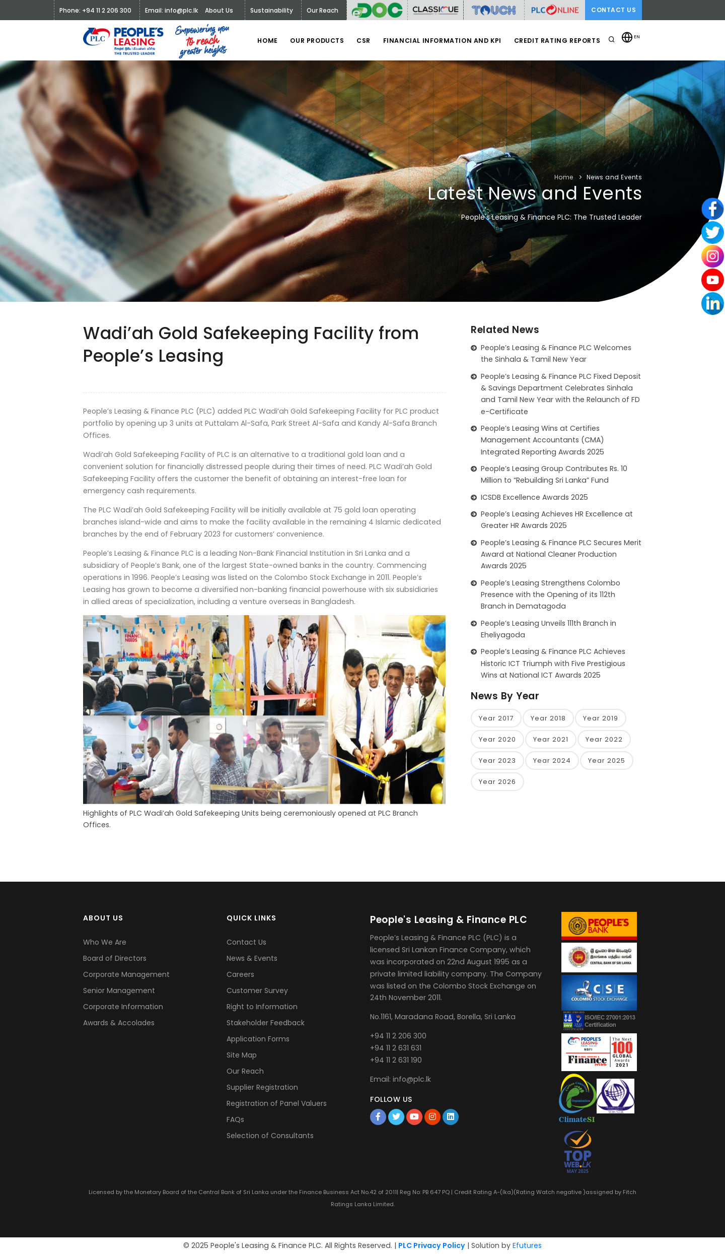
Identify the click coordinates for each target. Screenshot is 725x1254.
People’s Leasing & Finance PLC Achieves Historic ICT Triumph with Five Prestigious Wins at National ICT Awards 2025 (553, 663)
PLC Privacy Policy (431, 1245)
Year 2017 (496, 718)
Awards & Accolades (119, 1023)
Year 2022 (604, 739)
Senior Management (119, 990)
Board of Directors (115, 958)
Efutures (527, 1245)
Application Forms (258, 1039)
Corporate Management (126, 974)
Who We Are (104, 942)
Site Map (242, 1055)
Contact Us (613, 10)
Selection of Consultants (270, 1136)
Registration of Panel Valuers (277, 1103)
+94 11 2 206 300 (398, 1036)
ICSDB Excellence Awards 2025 (534, 497)
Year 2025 (606, 760)
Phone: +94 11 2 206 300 (95, 10)
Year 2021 (550, 739)
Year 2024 (552, 760)
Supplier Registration (262, 1087)
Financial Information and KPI (440, 40)
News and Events (614, 177)
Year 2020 (497, 739)
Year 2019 (600, 718)
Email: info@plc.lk (171, 10)
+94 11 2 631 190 (396, 1060)
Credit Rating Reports (556, 40)
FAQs (235, 1119)
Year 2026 (497, 782)
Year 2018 (548, 718)
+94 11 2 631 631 (395, 1048)
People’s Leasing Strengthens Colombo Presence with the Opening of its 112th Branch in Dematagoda (550, 595)
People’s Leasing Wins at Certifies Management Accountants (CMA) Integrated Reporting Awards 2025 (542, 440)
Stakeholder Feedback (266, 1023)
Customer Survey (257, 990)
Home (259, 40)
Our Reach (245, 1071)
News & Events (252, 958)
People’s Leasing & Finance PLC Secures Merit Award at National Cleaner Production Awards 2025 (561, 554)
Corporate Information (123, 1007)
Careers (240, 974)
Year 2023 (497, 760)
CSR (360, 40)
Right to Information (262, 1007)
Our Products (311, 40)
